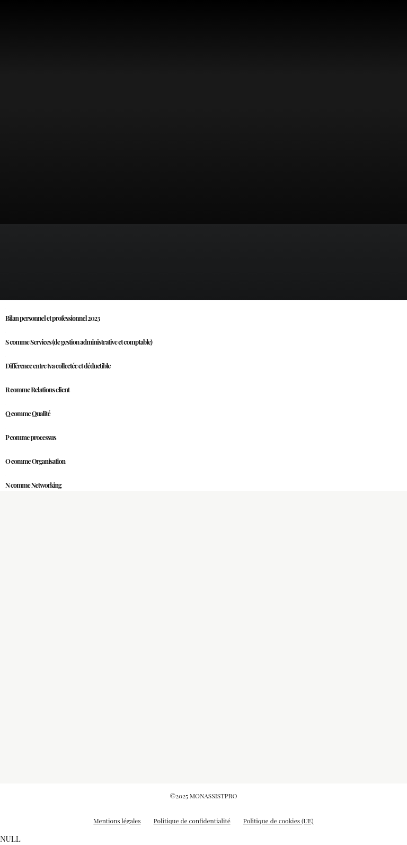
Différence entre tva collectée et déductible (58, 366)
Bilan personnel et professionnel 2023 (52, 318)
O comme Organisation (35, 461)
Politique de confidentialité (192, 820)
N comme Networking (33, 485)
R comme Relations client (37, 389)
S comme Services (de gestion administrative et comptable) (78, 342)
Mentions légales (116, 820)
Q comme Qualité (27, 413)
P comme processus (30, 437)
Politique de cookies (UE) (278, 820)
